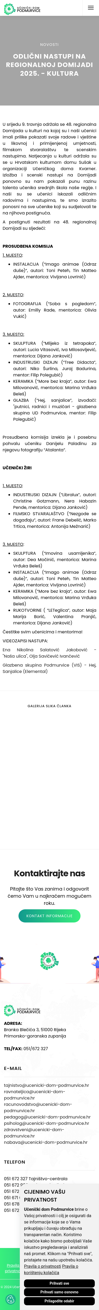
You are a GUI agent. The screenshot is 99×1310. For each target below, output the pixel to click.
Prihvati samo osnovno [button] (59, 1292)
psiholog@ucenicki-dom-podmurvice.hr (46, 1123)
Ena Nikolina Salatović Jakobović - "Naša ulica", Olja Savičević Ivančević (49, 653)
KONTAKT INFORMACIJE (49, 916)
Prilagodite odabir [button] (59, 1301)
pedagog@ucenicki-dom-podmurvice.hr (47, 1117)
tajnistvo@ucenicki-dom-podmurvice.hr (46, 1085)
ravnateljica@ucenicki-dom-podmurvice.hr (34, 1095)
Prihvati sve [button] (59, 1283)
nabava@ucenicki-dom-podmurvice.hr (45, 1142)
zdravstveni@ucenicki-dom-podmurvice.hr (34, 1133)
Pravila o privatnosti (42, 1266)
